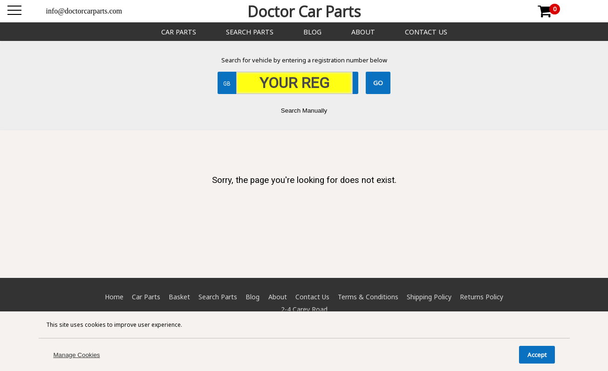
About (363, 31)
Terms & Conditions (368, 296)
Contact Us (426, 31)
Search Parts (249, 31)
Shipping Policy (429, 296)
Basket (179, 296)
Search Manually (304, 110)
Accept (537, 355)
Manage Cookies (77, 354)
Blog (312, 31)
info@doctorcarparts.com (84, 11)
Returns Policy (481, 296)
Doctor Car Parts (304, 11)
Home (114, 296)
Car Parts (178, 31)
